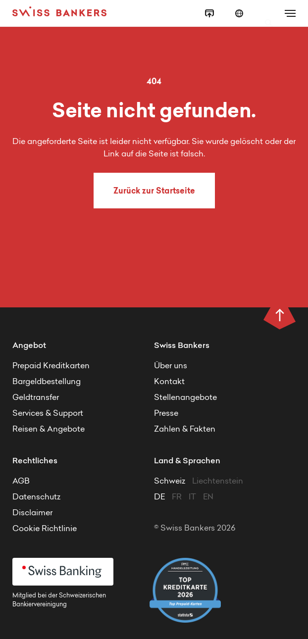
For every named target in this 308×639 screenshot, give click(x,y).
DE (159, 497)
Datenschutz (36, 497)
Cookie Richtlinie (44, 529)
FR (177, 497)
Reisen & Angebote (48, 430)
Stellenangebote (185, 398)
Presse (166, 414)
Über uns (170, 366)
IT (192, 497)
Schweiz (170, 482)
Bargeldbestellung (46, 382)
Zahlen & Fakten (184, 430)
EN (208, 497)
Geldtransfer (35, 398)
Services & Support (47, 414)
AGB (21, 482)
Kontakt (169, 382)
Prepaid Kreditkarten (51, 366)
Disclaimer (32, 513)
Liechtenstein (217, 482)
